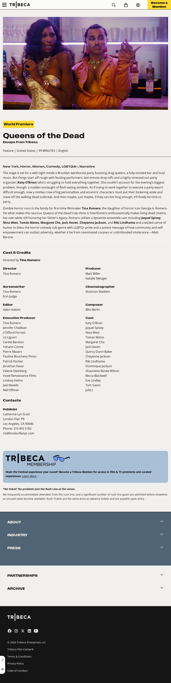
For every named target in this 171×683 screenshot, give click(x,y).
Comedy (53, 166)
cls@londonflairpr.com (18, 433)
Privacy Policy (15, 663)
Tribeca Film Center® (20, 649)
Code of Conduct (17, 670)
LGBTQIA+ (70, 166)
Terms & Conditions (19, 656)
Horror (25, 166)
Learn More (30, 476)
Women (38, 166)
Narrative (87, 166)
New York (11, 166)
